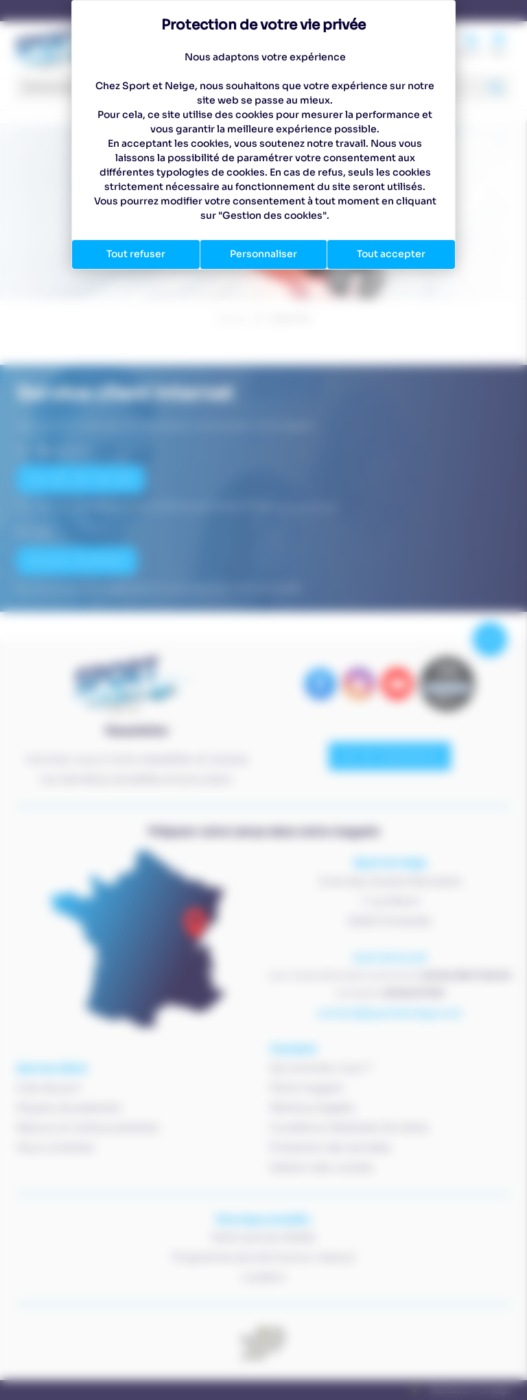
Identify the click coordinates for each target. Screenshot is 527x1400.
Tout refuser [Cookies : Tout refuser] (135, 254)
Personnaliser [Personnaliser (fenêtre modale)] (263, 254)
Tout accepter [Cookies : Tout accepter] (391, 254)
